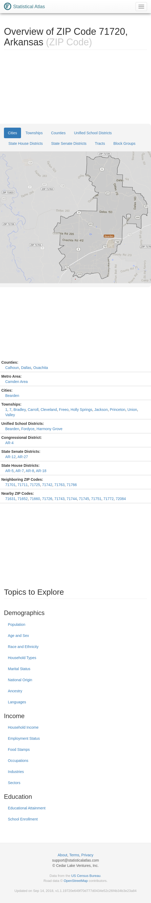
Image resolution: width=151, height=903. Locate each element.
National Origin (20, 680)
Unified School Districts (93, 133)
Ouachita (40, 368)
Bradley (19, 409)
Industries (16, 772)
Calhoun (12, 368)
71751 (96, 499)
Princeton (117, 409)
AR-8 (30, 471)
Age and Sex (18, 635)
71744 (72, 499)
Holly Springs (81, 409)
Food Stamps (19, 749)
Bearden (12, 395)
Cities (12, 133)
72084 (121, 499)
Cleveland (48, 409)
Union (132, 409)
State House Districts (25, 143)
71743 (59, 499)
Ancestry (15, 691)
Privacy (87, 855)
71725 (35, 485)
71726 (47, 499)
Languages (17, 702)
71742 (47, 485)
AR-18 (41, 471)
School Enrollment (23, 819)
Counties (58, 133)
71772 (108, 499)
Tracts (100, 143)
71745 (84, 499)
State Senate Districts (69, 143)
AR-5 (9, 471)
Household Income (23, 727)
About (62, 855)
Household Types (22, 658)
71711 (23, 485)
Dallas (26, 368)
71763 (59, 485)
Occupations (18, 760)
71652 (23, 499)
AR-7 (19, 471)
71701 (10, 485)
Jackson (101, 409)
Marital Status (19, 669)
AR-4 (9, 443)
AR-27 (23, 457)
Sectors (14, 783)
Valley (10, 415)
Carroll (33, 409)
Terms (74, 855)
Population (16, 624)
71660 (35, 499)
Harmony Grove (50, 429)
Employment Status (24, 738)
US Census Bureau (85, 876)
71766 (72, 485)
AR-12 (10, 457)
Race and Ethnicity (23, 647)
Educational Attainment (26, 808)
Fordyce (28, 429)
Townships (34, 133)
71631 (10, 499)
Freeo (64, 409)
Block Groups (124, 143)
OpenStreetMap (76, 881)
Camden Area (16, 382)
